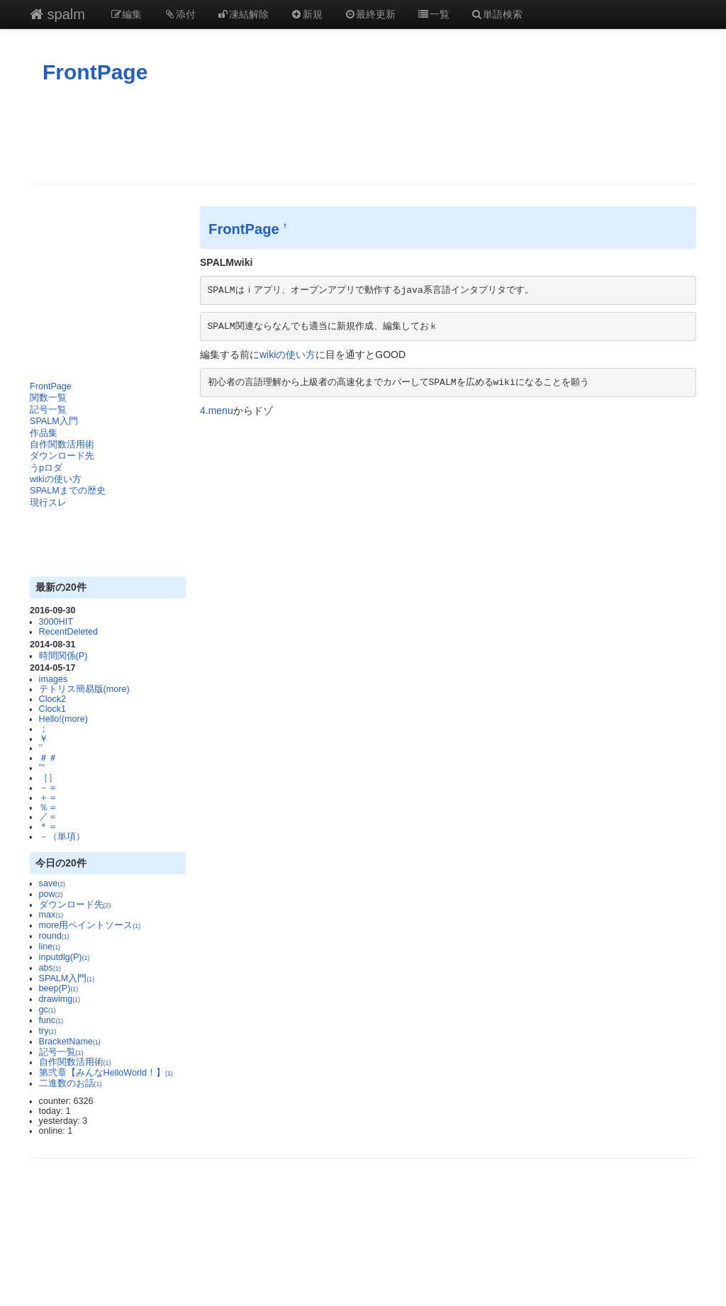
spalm (57, 14)
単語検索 (497, 14)
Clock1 (53, 709)
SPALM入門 (54, 421)
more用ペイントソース (89, 925)
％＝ (48, 808)
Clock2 (53, 699)
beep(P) (59, 988)
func (51, 1020)
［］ (48, 778)
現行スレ (48, 503)
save (52, 883)
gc (47, 1010)
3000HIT (56, 622)
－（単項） (62, 837)
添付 (179, 14)
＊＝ (48, 827)
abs (50, 968)
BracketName (70, 1042)
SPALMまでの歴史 (68, 491)
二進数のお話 (70, 1083)
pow (51, 894)
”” (42, 768)
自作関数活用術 (62, 445)
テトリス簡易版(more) (84, 689)
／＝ (48, 817)
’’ (41, 748)
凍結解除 (243, 14)
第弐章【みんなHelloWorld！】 (106, 1073)
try (48, 1031)
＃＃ (48, 758)
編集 (126, 14)
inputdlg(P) (64, 957)
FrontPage (95, 72)
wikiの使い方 (56, 479)
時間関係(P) (63, 656)
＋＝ (48, 798)
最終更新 (370, 14)
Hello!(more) (63, 719)
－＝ (48, 788)
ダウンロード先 (62, 456)
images (53, 679)
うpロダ (46, 468)
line (49, 946)
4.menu (216, 410)
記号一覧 (48, 410)
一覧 (433, 14)
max (51, 915)
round (54, 936)
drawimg (59, 999)
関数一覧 (48, 398)
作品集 (43, 433)
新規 (306, 14)
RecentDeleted (68, 632)
